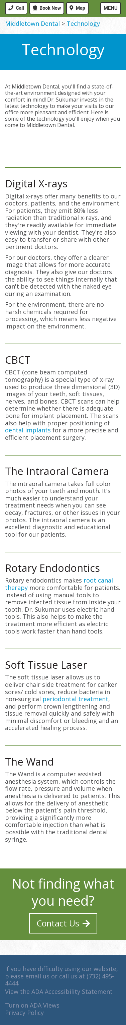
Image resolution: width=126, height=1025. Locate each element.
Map (80, 8)
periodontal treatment (75, 699)
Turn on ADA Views (32, 1005)
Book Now (50, 8)
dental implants (28, 430)
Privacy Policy (24, 1013)
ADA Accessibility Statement (72, 991)
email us (37, 976)
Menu (111, 8)
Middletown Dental (32, 23)
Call (20, 8)
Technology (83, 23)
